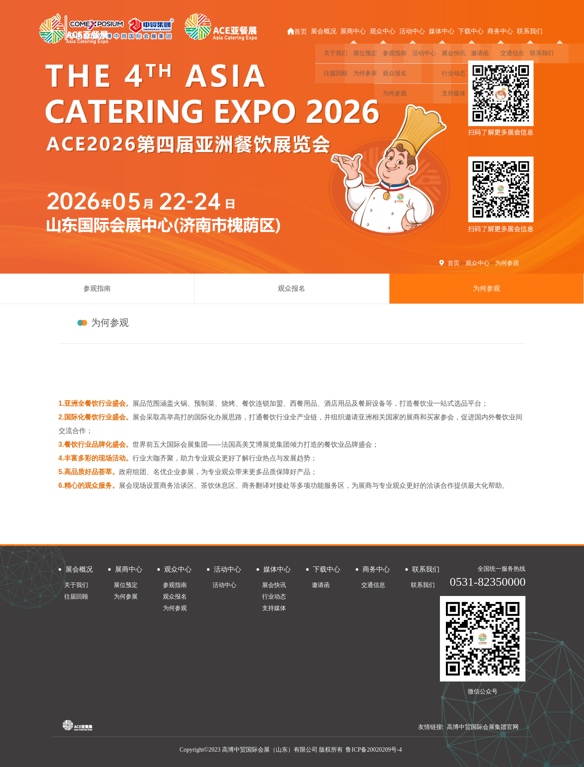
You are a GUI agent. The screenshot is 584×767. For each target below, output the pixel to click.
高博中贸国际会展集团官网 (483, 727)
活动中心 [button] (412, 31)
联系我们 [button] (530, 31)
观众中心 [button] (382, 31)
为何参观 (507, 263)
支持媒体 (274, 608)
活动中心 (224, 585)
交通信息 (373, 585)
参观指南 (97, 288)
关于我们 (76, 585)
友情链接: (431, 727)
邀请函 (321, 585)
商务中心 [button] (500, 31)
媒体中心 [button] (441, 31)
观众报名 (291, 288)
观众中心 (478, 263)
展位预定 (126, 585)
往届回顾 (76, 596)
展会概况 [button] (323, 31)
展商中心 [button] (353, 31)
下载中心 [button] (471, 31)
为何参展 (126, 596)
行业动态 (274, 596)
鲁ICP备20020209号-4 (373, 749)
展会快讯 (274, 585)
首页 (297, 31)
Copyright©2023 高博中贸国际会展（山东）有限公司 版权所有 (261, 749)
